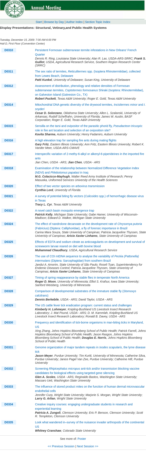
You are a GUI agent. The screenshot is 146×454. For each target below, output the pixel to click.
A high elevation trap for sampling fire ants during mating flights (75, 140)
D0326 (8, 256)
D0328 (8, 291)
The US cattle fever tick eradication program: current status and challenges (83, 305)
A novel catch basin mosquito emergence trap (64, 210)
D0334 (8, 404)
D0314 (8, 104)
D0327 (8, 277)
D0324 (8, 224)
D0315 (8, 126)
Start (39, 22)
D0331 (8, 347)
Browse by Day (54, 22)
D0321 (8, 196)
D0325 (8, 241)
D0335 (8, 422)
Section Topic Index (97, 22)
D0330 (8, 322)
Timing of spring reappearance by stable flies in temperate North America (82, 277)
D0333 (8, 386)
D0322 (8, 210)
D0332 (8, 368)
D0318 (8, 168)
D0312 (8, 86)
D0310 (8, 50)
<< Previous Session (61, 446)
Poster (82, 438)
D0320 (8, 186)
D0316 (8, 140)
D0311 (8, 71)
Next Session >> (87, 446)
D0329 (8, 305)
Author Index (74, 22)
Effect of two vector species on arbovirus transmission (70, 186)
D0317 (8, 154)
